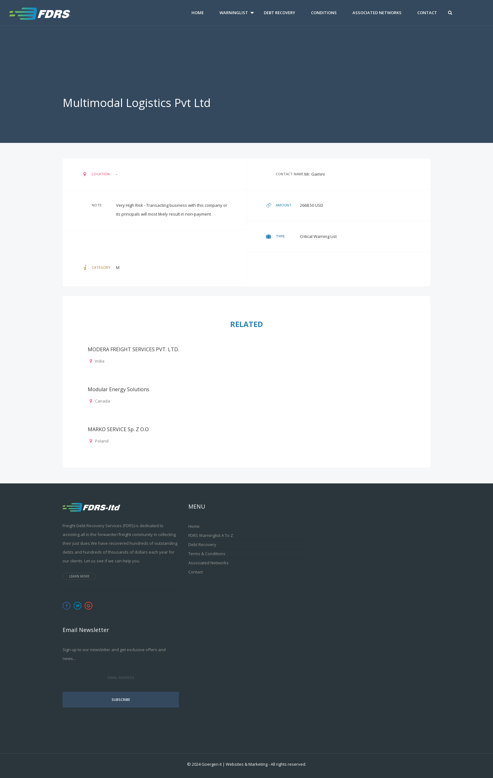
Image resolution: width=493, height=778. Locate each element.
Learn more (79, 576)
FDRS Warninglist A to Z (210, 535)
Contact (427, 12)
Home (197, 12)
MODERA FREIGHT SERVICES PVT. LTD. (133, 349)
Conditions (324, 12)
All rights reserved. (288, 764)
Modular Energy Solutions (118, 389)
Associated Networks (377, 12)
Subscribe (121, 699)
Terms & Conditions (206, 553)
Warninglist (233, 12)
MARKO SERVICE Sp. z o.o (118, 429)
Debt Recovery (279, 12)
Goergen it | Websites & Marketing (235, 764)
